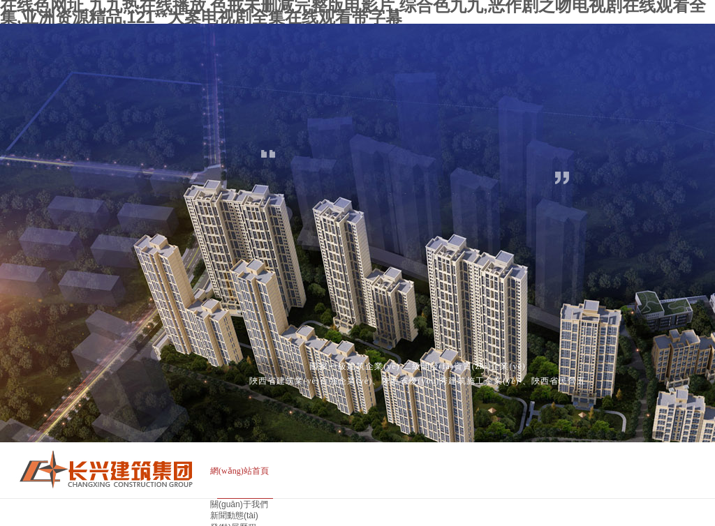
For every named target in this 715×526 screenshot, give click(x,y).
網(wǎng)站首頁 (239, 471)
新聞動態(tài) (234, 515)
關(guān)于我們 (239, 504)
